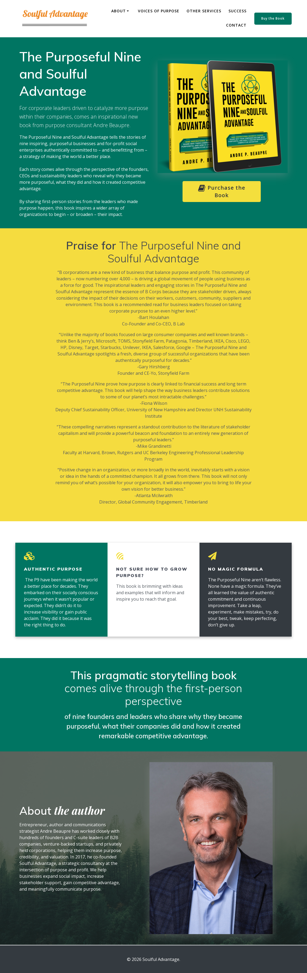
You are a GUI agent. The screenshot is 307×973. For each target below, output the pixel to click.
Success (238, 10)
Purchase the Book (222, 191)
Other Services (204, 10)
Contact (236, 25)
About (118, 10)
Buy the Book (273, 18)
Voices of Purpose (158, 10)
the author (79, 810)
